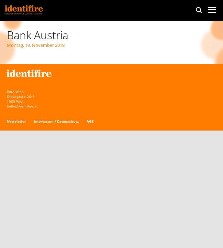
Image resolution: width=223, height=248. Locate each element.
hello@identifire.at (22, 106)
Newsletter (16, 121)
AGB (90, 121)
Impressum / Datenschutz (56, 121)
